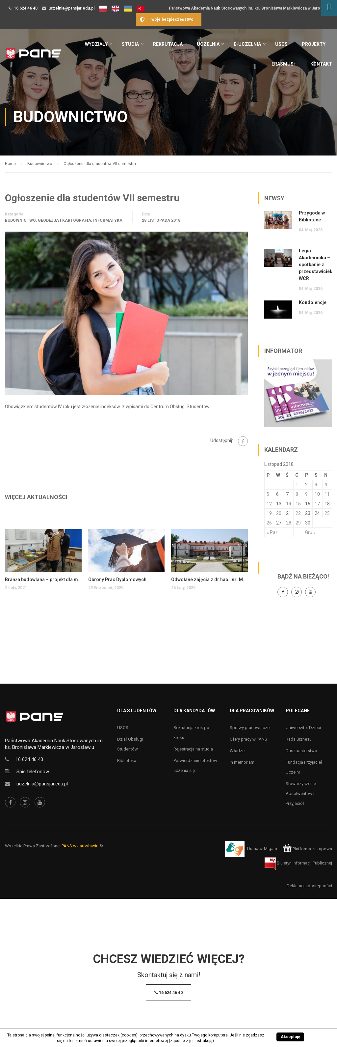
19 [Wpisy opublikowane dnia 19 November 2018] (269, 513)
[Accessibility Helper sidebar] (329, 8)
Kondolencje (312, 302)
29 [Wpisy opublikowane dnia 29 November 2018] (298, 522)
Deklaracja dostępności (309, 885)
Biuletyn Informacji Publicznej (298, 863)
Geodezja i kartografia (64, 220)
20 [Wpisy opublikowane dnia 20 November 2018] (278, 513)
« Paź (272, 532)
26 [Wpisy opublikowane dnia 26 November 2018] (269, 522)
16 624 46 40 (26, 8)
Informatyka (107, 220)
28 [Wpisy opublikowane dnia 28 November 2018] (288, 522)
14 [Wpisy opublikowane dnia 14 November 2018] (288, 503)
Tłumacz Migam (261, 848)
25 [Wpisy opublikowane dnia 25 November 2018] (327, 513)
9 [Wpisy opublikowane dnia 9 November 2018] (306, 494)
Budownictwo (20, 220)
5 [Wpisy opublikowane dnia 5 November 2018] (268, 494)
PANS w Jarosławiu (80, 845)
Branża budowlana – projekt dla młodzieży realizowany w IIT (43, 579)
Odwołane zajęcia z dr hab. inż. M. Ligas (209, 579)
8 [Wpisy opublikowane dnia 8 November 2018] (297, 494)
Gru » (310, 532)
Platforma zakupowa (307, 848)
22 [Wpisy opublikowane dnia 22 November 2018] (298, 513)
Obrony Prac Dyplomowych (117, 579)
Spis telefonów (32, 772)
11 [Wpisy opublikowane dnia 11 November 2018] (327, 494)
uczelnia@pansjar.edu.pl (71, 8)
